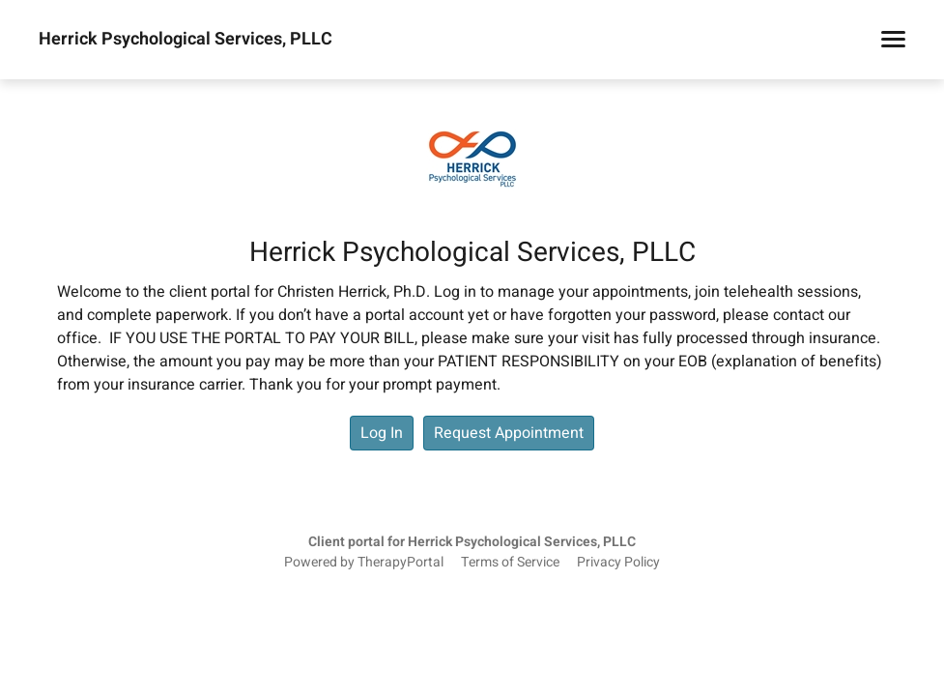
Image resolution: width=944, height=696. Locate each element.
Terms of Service (510, 562)
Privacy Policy (618, 562)
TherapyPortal (400, 562)
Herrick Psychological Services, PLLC (185, 39)
